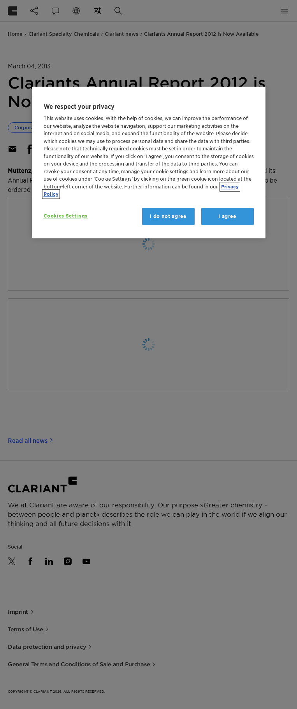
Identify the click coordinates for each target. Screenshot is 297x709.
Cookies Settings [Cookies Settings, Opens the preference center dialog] (66, 216)
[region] (148, 162)
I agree (227, 216)
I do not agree (168, 216)
